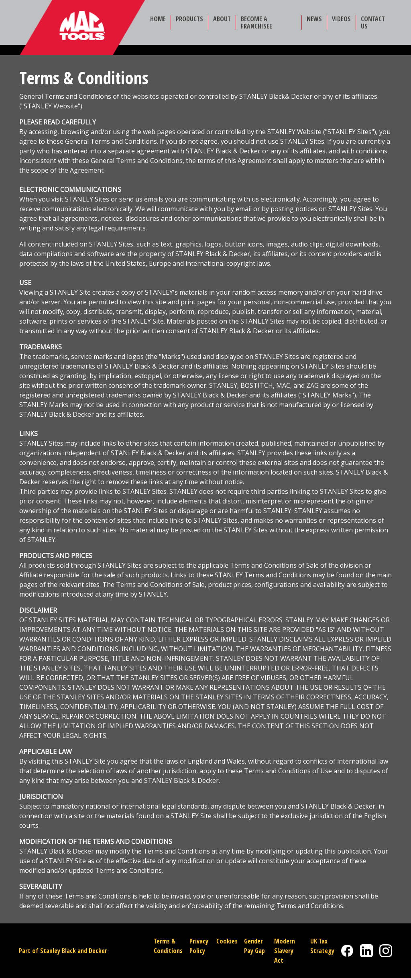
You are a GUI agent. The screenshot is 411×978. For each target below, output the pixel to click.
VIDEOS (341, 18)
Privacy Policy (198, 946)
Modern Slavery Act (284, 951)
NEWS (314, 18)
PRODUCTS (189, 18)
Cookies (227, 941)
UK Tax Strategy (322, 946)
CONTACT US (373, 22)
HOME (158, 18)
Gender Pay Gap (254, 946)
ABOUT (222, 18)
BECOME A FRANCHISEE (256, 22)
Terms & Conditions (168, 946)
